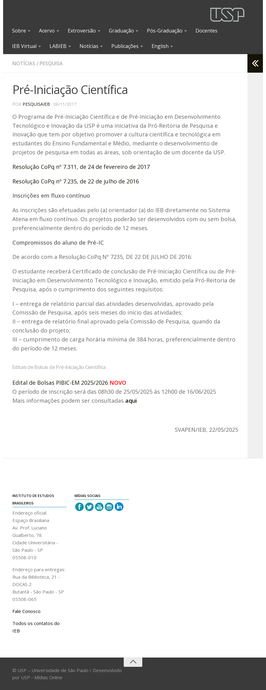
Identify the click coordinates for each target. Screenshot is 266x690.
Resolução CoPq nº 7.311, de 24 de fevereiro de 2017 (81, 166)
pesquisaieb (36, 104)
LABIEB (57, 46)
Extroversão (82, 30)
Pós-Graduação (164, 30)
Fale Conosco (26, 611)
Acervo (47, 30)
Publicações (125, 46)
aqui (131, 400)
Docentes (206, 30)
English (160, 46)
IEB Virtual (24, 46)
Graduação (121, 30)
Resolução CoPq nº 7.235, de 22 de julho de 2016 (75, 181)
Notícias (88, 46)
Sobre (19, 30)
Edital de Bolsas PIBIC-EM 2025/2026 (60, 382)
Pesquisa (51, 63)
